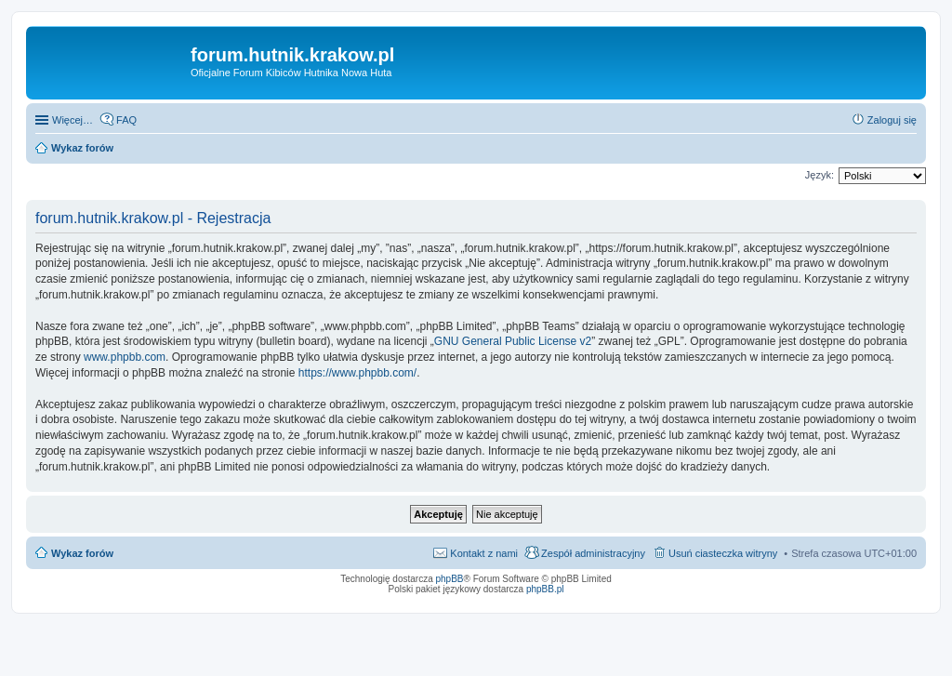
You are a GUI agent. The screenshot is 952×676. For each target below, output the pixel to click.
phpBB (450, 579)
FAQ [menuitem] (126, 120)
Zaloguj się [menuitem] (892, 120)
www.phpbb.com (124, 357)
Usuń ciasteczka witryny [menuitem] (722, 553)
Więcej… (72, 120)
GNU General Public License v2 (512, 341)
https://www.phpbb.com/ (357, 372)
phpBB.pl (545, 589)
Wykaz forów (82, 553)
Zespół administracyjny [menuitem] (593, 553)
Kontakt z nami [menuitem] (484, 553)
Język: (819, 174)
